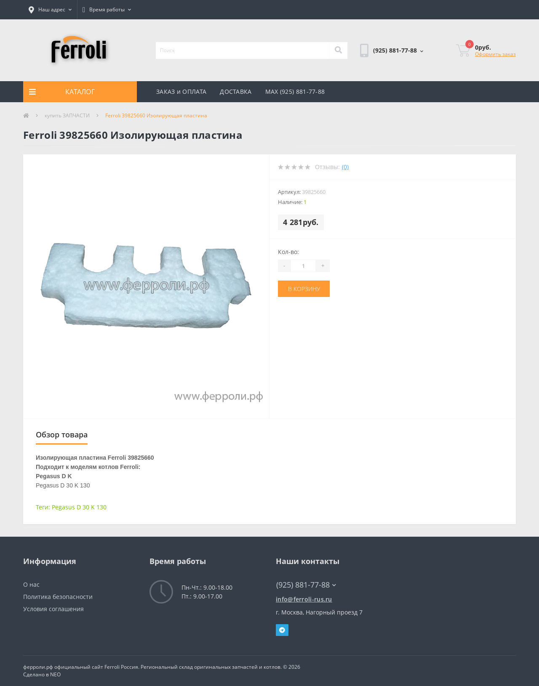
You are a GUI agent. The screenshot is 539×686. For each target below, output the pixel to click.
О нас (31, 584)
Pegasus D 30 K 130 (79, 507)
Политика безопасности (58, 597)
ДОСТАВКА (235, 91)
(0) (345, 167)
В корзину (304, 289)
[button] (50, 9)
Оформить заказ (495, 54)
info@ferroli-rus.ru (304, 599)
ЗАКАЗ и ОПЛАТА (181, 91)
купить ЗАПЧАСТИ (67, 115)
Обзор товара (62, 434)
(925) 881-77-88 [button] (306, 585)
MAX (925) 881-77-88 (295, 91)
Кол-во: (288, 252)
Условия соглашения (53, 609)
